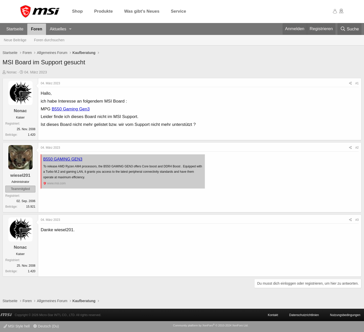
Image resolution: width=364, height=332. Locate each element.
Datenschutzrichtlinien (304, 315)
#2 (357, 147)
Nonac (12, 72)
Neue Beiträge (15, 40)
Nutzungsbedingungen (345, 315)
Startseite (15, 29)
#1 (357, 83)
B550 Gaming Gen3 (70, 109)
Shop (77, 11)
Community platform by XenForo (210, 325)
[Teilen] (350, 83)
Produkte (103, 11)
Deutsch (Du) (46, 326)
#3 (357, 220)
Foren (36, 29)
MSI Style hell (17, 326)
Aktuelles (58, 29)
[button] (70, 29)
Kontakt (273, 315)
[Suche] (349, 29)
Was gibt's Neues (141, 11)
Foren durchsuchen (49, 40)
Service (178, 11)
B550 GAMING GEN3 (62, 159)
